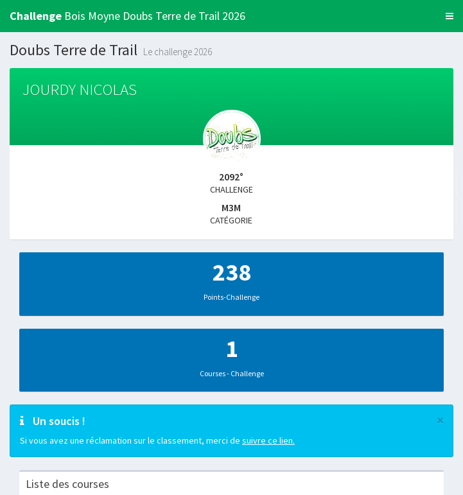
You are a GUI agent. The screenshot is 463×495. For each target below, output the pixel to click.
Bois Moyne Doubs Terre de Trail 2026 (127, 15)
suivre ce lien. (268, 440)
